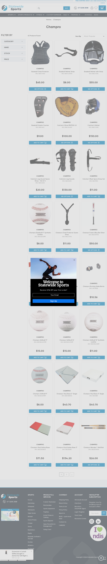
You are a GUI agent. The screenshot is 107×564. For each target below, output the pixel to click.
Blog (96, 15)
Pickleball (31, 548)
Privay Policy (63, 510)
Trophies (46, 512)
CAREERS (62, 525)
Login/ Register (80, 512)
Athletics (30, 545)
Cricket (30, 523)
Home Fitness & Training (48, 516)
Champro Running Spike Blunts (93, 286)
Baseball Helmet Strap (67, 71)
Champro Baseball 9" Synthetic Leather (40, 233)
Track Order (78, 515)
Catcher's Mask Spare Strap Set (94, 179)
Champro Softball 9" (40, 394)
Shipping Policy (64, 500)
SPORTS (12, 15)
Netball (30, 516)
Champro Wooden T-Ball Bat (94, 447)
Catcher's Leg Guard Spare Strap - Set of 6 (40, 180)
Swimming (31, 503)
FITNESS (40, 15)
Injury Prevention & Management (49, 525)
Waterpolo (31, 510)
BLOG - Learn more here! (65, 517)
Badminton (31, 530)
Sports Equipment (49, 508)
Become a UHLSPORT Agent (80, 507)
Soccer (30, 500)
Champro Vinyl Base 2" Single (67, 394)
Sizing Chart (47, 529)
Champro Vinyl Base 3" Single (93, 394)
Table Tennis (32, 513)
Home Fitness (32, 520)
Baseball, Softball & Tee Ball (34, 537)
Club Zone (78, 503)
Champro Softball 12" (67, 340)
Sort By (78, 36)
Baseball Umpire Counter (40, 125)
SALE (66, 15)
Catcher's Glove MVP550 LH (66, 125)
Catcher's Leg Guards (67, 179)
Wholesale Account (81, 500)
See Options (40, 89)
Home (48, 19)
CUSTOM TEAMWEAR (54, 15)
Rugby (30, 533)
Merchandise (47, 505)
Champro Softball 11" (40, 340)
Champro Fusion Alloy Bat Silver (94, 232)
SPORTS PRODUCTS (26, 15)
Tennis (30, 526)
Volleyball (31, 506)
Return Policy (63, 503)
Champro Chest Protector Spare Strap (67, 233)
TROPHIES (75, 15)
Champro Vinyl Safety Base (40, 447)
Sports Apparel (48, 520)
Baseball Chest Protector (40, 71)
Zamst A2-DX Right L (20, 556)
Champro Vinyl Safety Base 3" (67, 447)
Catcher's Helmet (93, 125)
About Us (62, 513)
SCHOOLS (88, 15)
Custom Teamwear (49, 502)
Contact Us (62, 522)
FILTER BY (6, 35)
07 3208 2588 (81, 8)
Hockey (30, 542)
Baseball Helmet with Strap (93, 71)
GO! (66, 8)
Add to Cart (67, 89)
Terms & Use (63, 506)
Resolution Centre (80, 518)
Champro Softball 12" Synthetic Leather (93, 341)
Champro (57, 19)
